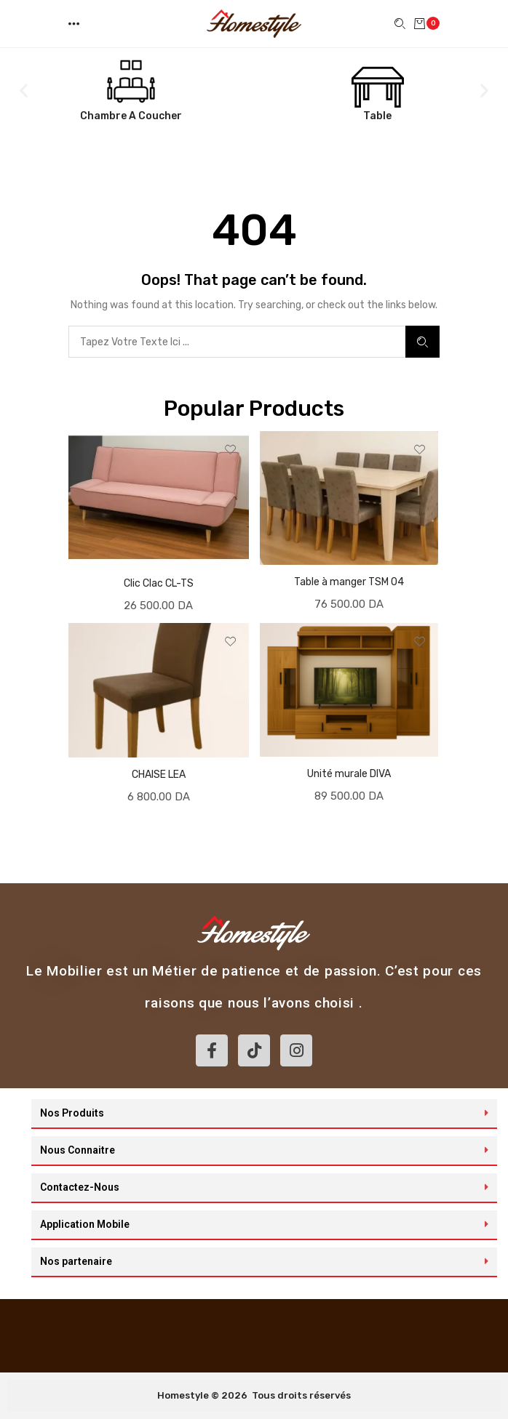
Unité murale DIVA (349, 774)
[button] (75, 23)
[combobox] (236, 342)
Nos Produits (72, 1113)
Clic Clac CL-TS (159, 583)
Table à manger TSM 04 (349, 582)
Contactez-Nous (79, 1187)
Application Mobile (85, 1224)
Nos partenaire (76, 1261)
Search (422, 342)
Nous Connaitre (77, 1150)
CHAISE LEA (159, 774)
